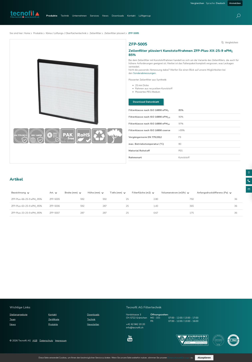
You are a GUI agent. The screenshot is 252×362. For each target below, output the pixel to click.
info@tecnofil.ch (134, 327)
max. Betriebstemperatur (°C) (146, 144)
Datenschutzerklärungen (179, 357)
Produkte (51, 15)
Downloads (118, 15)
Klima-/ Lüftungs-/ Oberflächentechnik (66, 33)
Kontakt (131, 15)
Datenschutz (46, 340)
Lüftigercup (145, 15)
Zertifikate (53, 319)
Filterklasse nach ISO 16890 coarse (149, 130)
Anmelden (235, 3)
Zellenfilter (95, 33)
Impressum (61, 340)
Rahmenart (135, 157)
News (105, 15)
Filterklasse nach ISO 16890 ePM (148, 110)
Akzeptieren (204, 357)
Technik (65, 15)
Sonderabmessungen (144, 73)
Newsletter (93, 324)
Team (12, 319)
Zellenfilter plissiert (114, 33)
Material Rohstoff (139, 150)
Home (27, 33)
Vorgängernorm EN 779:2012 (145, 137)
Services (94, 15)
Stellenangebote (18, 314)
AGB (34, 340)
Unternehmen (79, 15)
